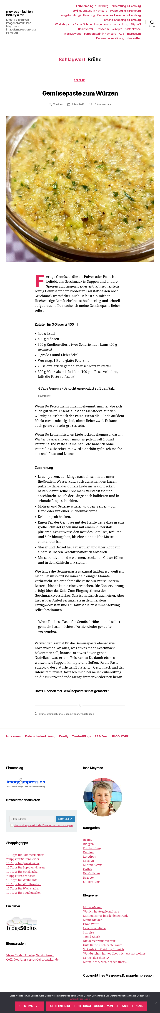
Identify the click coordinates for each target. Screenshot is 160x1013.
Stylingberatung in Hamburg (89, 10)
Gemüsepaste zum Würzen (80, 93)
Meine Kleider (92, 920)
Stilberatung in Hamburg (126, 6)
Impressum (134, 33)
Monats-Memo (92, 908)
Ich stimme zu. (29, 1006)
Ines (59, 105)
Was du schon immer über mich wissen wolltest (114, 954)
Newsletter (134, 38)
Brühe (42, 714)
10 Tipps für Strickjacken (22, 872)
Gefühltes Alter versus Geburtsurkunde (32, 960)
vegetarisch (89, 714)
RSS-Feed (111, 737)
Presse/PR (102, 29)
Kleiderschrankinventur (99, 941)
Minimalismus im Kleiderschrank (105, 916)
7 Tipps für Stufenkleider (22, 860)
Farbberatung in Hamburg (92, 6)
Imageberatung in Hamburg (77, 15)
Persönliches (91, 874)
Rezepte (117, 29)
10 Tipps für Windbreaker (23, 885)
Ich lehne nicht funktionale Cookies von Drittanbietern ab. (96, 1006)
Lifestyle (89, 861)
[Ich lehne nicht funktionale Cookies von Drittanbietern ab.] (156, 1002)
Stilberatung (91, 882)
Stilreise (88, 933)
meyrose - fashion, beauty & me (22, 13)
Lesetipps (89, 857)
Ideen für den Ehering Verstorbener (30, 956)
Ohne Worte (91, 925)
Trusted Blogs (90, 737)
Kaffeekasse (133, 29)
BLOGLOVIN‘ (132, 737)
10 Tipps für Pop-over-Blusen (25, 868)
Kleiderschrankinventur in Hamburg (119, 15)
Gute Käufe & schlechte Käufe (102, 946)
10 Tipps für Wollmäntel (22, 881)
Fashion (88, 853)
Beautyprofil (85, 29)
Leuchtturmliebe (94, 929)
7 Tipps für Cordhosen (21, 876)
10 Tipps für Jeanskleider (22, 864)
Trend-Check (91, 937)
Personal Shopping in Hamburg (121, 19)
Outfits (87, 870)
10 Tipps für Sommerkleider (25, 855)
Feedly (70, 737)
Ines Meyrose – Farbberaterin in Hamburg (90, 33)
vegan (77, 714)
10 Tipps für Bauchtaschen (23, 893)
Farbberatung (92, 849)
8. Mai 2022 (78, 105)
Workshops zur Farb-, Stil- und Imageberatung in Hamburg (91, 24)
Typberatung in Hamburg (125, 10)
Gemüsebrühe (55, 714)
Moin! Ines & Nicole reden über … (105, 962)
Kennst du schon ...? (96, 958)
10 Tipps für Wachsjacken (23, 889)
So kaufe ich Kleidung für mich (103, 950)
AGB (121, 33)
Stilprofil (136, 24)
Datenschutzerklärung (110, 38)
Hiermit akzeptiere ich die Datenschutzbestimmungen (43, 826)
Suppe (68, 714)
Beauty (87, 840)
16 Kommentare (103, 105)
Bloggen (88, 845)
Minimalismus (92, 866)
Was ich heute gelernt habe (101, 912)
